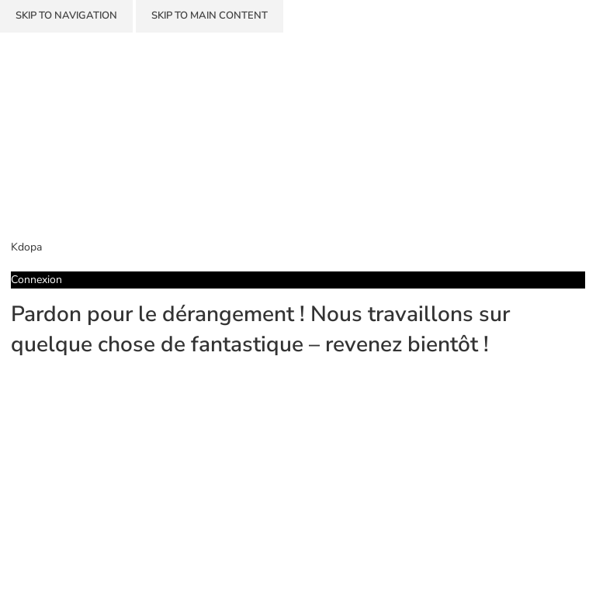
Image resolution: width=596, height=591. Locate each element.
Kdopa (26, 247)
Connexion (36, 279)
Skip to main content (209, 15)
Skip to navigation (66, 15)
